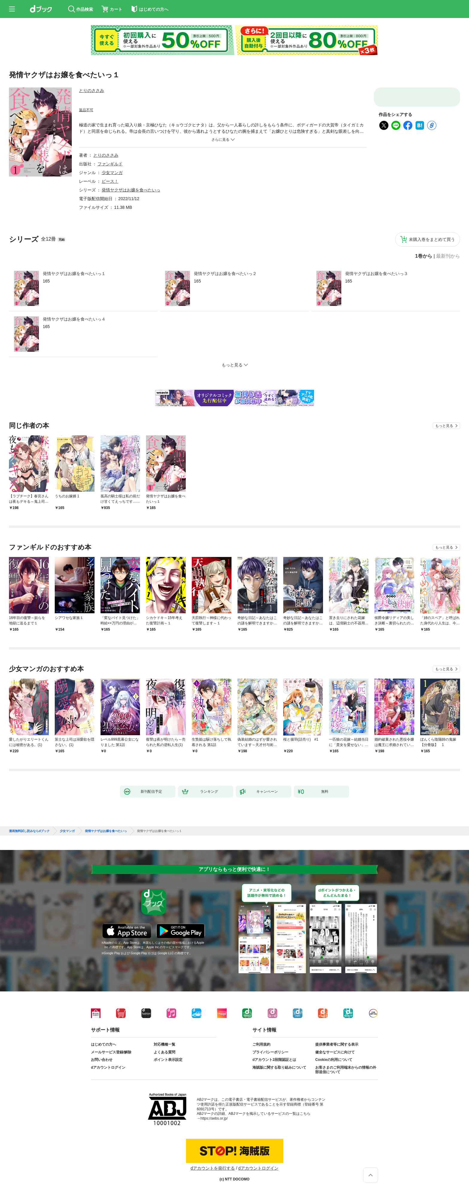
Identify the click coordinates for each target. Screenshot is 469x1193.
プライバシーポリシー (270, 1052)
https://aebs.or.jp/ (214, 1118)
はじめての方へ (103, 1044)
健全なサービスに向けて (335, 1052)
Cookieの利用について (333, 1060)
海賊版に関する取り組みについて (279, 1067)
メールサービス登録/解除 (111, 1052)
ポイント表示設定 (168, 1060)
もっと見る (444, 426)
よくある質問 (164, 1052)
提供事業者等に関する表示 (336, 1044)
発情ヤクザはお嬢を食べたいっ (131, 190)
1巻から (423, 256)
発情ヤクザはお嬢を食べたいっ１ (74, 273)
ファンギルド (110, 163)
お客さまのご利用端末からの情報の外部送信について (345, 1069)
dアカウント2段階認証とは (274, 1060)
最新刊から (448, 256)
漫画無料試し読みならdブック (29, 831)
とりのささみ (91, 90)
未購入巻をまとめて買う (432, 239)
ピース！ (110, 181)
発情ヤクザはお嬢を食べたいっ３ (376, 273)
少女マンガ (112, 172)
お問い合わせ (101, 1060)
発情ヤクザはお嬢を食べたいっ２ (225, 273)
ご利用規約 (261, 1044)
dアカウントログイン (108, 1067)
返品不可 (86, 110)
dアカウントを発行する (213, 1168)
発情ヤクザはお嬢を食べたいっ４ (74, 319)
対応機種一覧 (164, 1044)
